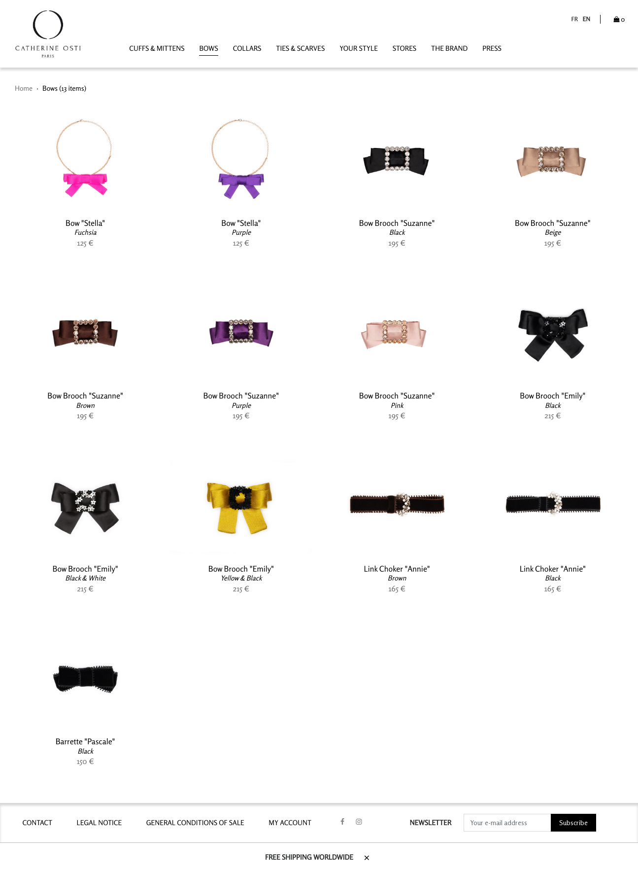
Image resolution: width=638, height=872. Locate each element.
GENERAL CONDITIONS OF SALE (195, 823)
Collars (247, 48)
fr (574, 19)
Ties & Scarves (300, 48)
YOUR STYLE (358, 48)
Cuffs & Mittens (156, 48)
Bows (208, 48)
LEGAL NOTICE (99, 823)
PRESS (491, 48)
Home (24, 88)
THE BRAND (449, 48)
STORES (404, 48)
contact (37, 823)
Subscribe (573, 823)
